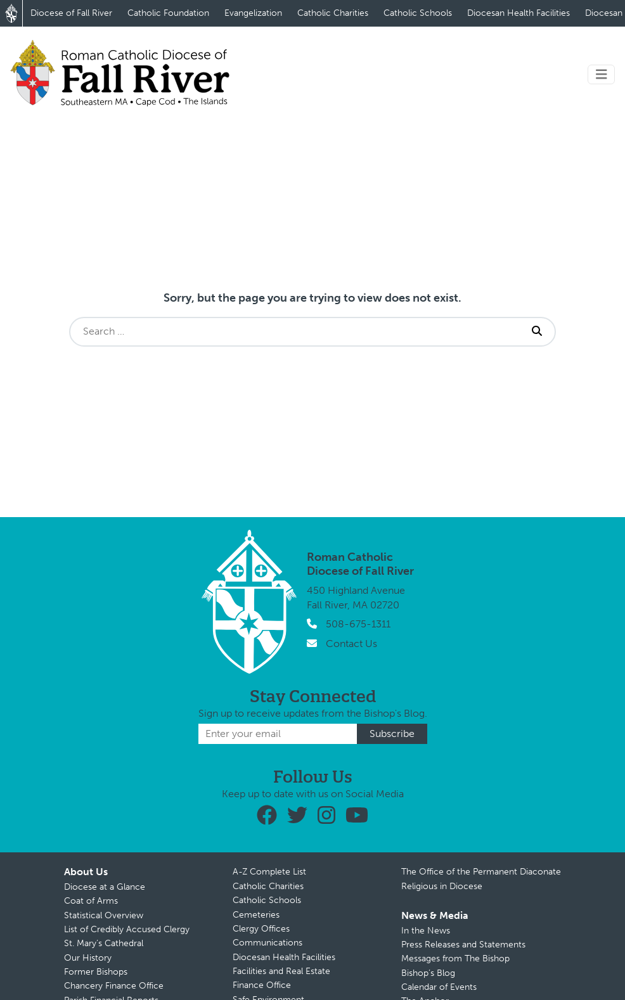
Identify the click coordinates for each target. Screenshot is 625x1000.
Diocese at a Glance (104, 886)
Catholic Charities (332, 13)
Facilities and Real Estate (281, 971)
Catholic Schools (417, 13)
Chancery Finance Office (114, 985)
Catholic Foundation (168, 13)
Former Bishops (95, 971)
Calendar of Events (439, 987)
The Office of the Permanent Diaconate (481, 871)
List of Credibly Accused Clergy (127, 929)
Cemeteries (256, 914)
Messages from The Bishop (455, 958)
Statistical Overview (103, 915)
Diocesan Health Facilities (518, 13)
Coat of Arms (91, 900)
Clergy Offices (261, 928)
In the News (425, 930)
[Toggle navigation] (601, 74)
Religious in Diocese (441, 886)
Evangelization (253, 13)
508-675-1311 (358, 624)
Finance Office (262, 985)
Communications (267, 942)
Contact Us (351, 644)
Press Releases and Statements (463, 944)
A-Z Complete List (269, 871)
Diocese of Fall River (71, 13)
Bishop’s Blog (428, 973)
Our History (88, 957)
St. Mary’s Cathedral (103, 943)
